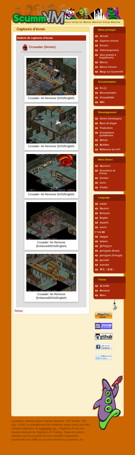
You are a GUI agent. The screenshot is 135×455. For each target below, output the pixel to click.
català (103, 203)
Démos (104, 62)
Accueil (104, 36)
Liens (103, 182)
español (104, 222)
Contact (104, 178)
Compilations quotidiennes (106, 134)
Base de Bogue (108, 123)
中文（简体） (107, 269)
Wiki (102, 102)
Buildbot (104, 144)
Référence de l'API (110, 149)
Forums (104, 45)
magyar (104, 236)
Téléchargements (109, 50)
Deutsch (104, 208)
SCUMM (104, 286)
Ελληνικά (105, 213)
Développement (107, 112)
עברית (97, 232)
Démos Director (108, 67)
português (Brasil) (109, 250)
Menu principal (106, 30)
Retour (19, 310)
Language (104, 197)
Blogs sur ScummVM (111, 71)
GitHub (103, 140)
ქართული (106, 246)
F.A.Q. (103, 88)
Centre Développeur (111, 118)
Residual (104, 290)
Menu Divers (105, 159)
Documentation (107, 82)
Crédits (104, 187)
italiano (104, 241)
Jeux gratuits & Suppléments (107, 56)
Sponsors (105, 166)
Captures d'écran (109, 40)
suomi (103, 227)
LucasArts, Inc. (48, 428)
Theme (102, 279)
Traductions (106, 128)
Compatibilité (107, 97)
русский (104, 260)
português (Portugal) (111, 255)
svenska (104, 264)
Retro (103, 295)
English (104, 218)
